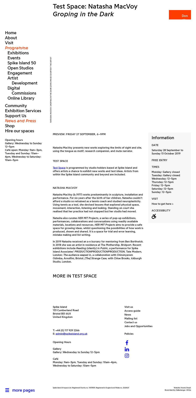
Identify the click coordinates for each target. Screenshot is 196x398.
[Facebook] (126, 343)
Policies (130, 333)
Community (16, 105)
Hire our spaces (19, 130)
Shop (10, 125)
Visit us (130, 306)
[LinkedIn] (126, 349)
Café (55, 358)
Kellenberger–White (183, 390)
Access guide (133, 310)
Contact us (132, 322)
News (129, 314)
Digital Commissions (22, 91)
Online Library (21, 98)
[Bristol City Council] (86, 378)
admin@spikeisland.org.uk (71, 333)
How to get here (161, 203)
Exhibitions (18, 52)
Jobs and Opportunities (140, 326)
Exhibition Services (23, 110)
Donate (180, 18)
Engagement (20, 72)
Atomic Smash (186, 388)
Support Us (15, 115)
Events (14, 57)
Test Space (59, 167)
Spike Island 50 (22, 62)
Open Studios (20, 67)
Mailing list (132, 318)
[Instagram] (126, 356)
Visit (9, 42)
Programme (16, 47)
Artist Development (22, 80)
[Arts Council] (61, 378)
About (11, 37)
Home (10, 32)
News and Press (20, 120)
